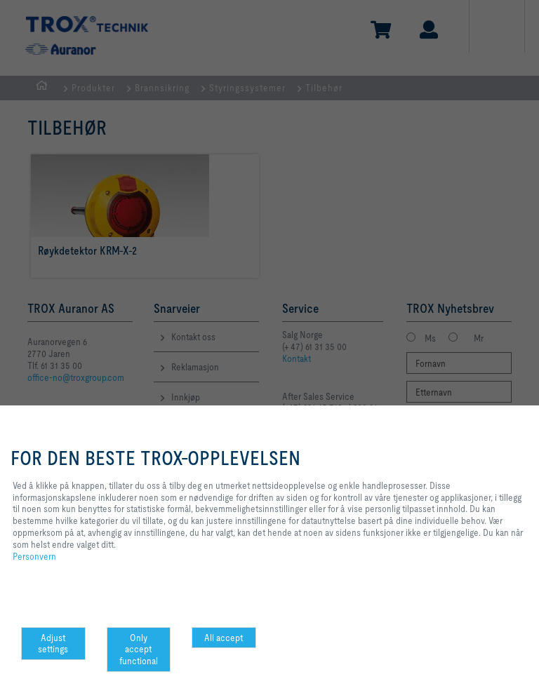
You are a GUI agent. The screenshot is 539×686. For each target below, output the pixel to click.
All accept (223, 637)
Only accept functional (138, 649)
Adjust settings (53, 643)
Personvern (34, 556)
